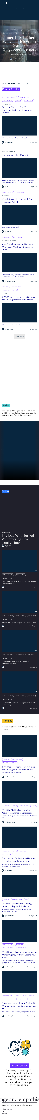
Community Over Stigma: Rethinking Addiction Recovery (16, 662)
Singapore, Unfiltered (9, 151)
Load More (19, 336)
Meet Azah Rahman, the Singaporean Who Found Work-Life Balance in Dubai (19, 247)
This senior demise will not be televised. (14, 138)
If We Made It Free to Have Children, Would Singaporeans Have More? (19, 298)
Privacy (4, 1114)
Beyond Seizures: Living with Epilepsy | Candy (19, 622)
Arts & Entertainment (12, 30)
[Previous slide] (2, 41)
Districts (4, 294)
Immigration (6, 237)
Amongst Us (5, 196)
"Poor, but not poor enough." (11, 227)
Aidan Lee (9, 870)
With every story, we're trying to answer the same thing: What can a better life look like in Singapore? (18, 181)
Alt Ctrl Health (7, 578)
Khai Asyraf (10, 329)
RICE (7, 186)
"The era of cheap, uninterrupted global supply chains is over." (19, 817)
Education (5, 287)
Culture (25, 84)
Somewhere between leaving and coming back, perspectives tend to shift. (16, 910)
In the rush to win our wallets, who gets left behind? (18, 1012)
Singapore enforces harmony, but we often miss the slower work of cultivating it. (18, 865)
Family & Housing (27, 30)
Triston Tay (18, 59)
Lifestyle (20, 33)
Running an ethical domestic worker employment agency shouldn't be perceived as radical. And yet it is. (19, 962)
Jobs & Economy (9, 33)
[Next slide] (37, 41)
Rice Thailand (7, 1109)
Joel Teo (9, 231)
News (18, 84)
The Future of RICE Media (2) (15, 155)
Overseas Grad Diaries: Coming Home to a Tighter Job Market (17, 905)
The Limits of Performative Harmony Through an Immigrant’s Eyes (19, 860)
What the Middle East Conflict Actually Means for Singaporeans (17, 811)
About (4, 1111)
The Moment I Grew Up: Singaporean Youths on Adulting (19, 703)
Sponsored (19, 192)
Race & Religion (7, 854)
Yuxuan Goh (10, 916)
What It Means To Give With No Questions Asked (17, 200)
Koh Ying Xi (9, 1016)
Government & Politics (9, 290)
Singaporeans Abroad (9, 241)
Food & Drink (6, 995)
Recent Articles (8, 84)
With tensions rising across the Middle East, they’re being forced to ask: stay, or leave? (18, 276)
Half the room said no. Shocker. (11, 325)
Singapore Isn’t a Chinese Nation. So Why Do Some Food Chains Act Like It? (19, 1006)
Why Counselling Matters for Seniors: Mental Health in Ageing (19, 582)
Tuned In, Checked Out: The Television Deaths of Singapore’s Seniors (17, 110)
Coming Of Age (6, 104)
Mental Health (30, 33)
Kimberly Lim (10, 281)
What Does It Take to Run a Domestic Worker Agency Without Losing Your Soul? (19, 955)
